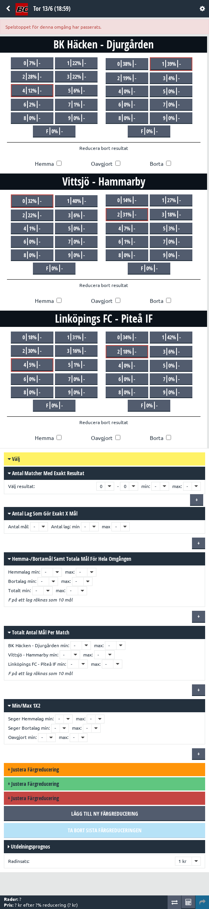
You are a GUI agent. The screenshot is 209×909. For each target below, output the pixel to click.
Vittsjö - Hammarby (28, 654)
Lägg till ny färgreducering (104, 813)
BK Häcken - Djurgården (33, 645)
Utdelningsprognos (29, 846)
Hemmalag (19, 571)
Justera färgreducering (33, 769)
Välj (14, 458)
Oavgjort (17, 737)
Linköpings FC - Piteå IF (32, 664)
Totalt (14, 590)
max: (177, 486)
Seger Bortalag (24, 727)
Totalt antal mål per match (38, 632)
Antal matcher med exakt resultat (46, 473)
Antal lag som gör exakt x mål (42, 513)
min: (145, 486)
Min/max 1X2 (24, 705)
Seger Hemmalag (26, 718)
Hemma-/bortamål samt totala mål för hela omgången (69, 558)
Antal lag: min (65, 526)
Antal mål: (19, 526)
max (106, 526)
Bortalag (17, 581)
